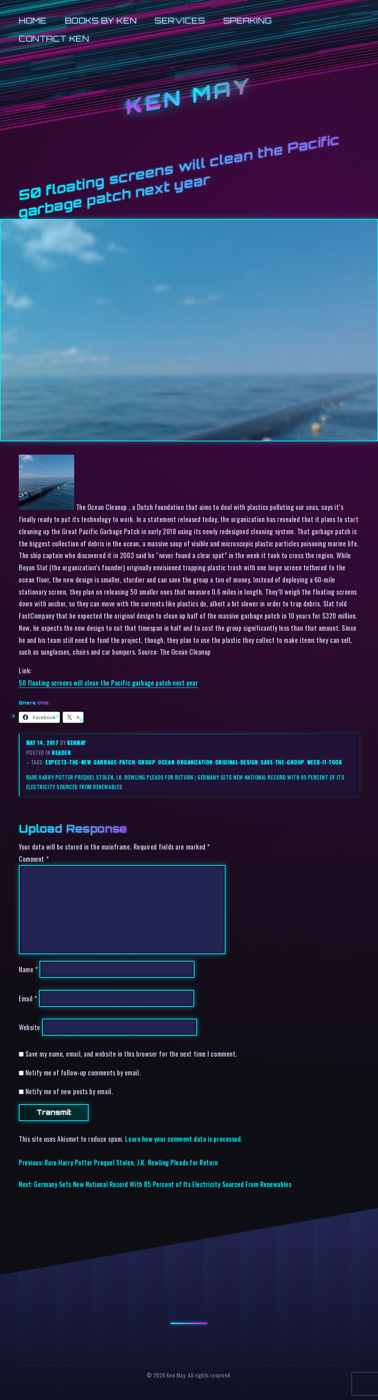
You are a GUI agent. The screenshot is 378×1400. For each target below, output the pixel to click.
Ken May (189, 96)
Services (180, 20)
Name (28, 969)
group (147, 762)
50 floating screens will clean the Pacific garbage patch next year (108, 682)
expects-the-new (68, 762)
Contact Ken (54, 38)
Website (29, 1027)
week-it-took (324, 762)
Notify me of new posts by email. (69, 1091)
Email (28, 998)
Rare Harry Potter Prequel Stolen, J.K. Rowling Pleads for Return (109, 777)
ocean (166, 762)
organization (195, 762)
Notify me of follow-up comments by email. (83, 1072)
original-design (236, 762)
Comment (34, 859)
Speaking (247, 20)
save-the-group (283, 762)
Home (33, 20)
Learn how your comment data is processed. (183, 1139)
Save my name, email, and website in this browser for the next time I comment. (131, 1053)
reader (61, 752)
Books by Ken (101, 20)
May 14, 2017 (43, 742)
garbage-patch (114, 762)
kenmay (76, 742)
